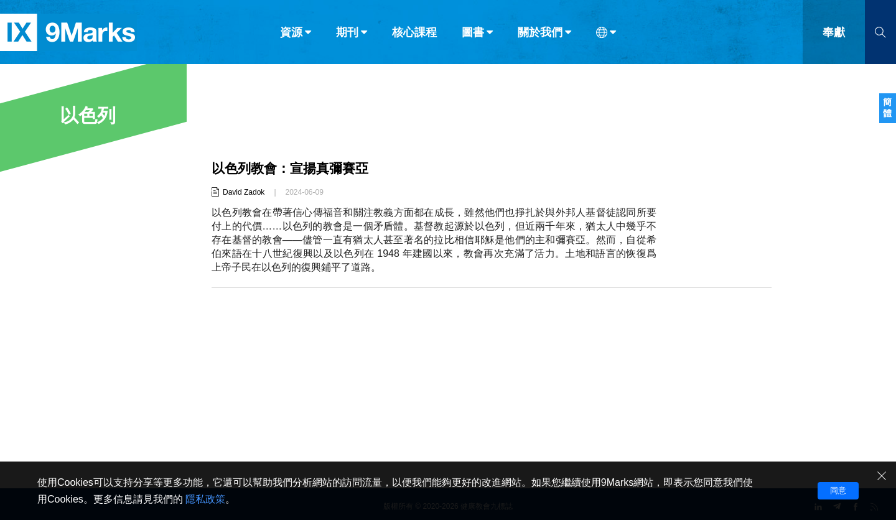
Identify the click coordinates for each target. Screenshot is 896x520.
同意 (838, 490)
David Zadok (243, 192)
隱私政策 (205, 499)
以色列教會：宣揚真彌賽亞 (294, 168)
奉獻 (834, 36)
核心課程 (414, 36)
